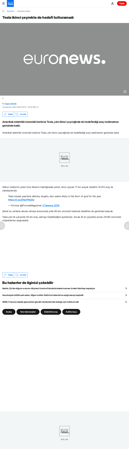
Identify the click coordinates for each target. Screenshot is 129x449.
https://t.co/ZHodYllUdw (21, 199)
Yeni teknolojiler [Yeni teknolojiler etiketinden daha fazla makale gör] (28, 312)
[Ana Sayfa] (3, 11)
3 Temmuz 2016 (50, 205)
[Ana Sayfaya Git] (10, 3)
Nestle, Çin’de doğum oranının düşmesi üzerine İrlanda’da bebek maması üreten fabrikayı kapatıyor (48, 288)
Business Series (24, 11)
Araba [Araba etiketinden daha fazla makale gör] (9, 312)
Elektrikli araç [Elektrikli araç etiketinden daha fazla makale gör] (51, 312)
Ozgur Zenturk (11, 104)
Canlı (121, 3)
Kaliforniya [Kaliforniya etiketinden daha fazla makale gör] (71, 312)
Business (10, 11)
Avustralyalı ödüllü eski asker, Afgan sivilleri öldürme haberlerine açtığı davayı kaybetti (42, 295)
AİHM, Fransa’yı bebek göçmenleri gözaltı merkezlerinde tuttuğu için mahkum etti (40, 302)
